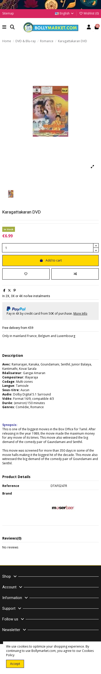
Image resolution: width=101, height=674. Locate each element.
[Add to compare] (75, 274)
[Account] (89, 27)
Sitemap (8, 13)
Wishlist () (89, 13)
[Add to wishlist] (26, 274)
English (64, 13)
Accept (15, 664)
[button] (4, 27)
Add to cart (50, 260)
